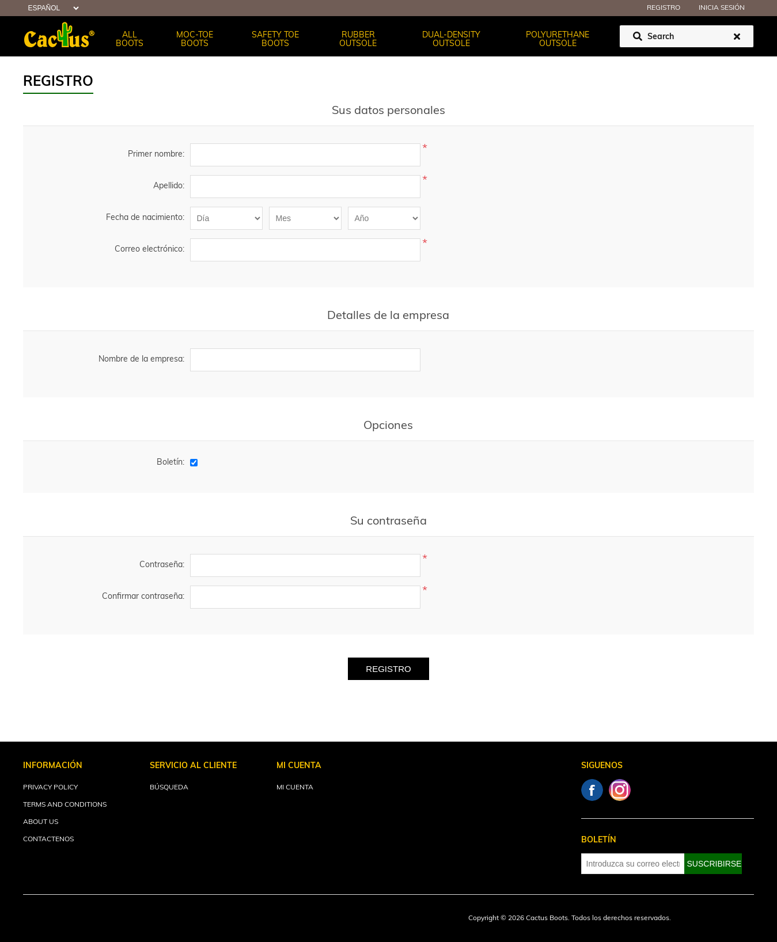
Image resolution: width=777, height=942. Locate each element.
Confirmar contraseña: (143, 596)
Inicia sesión (722, 8)
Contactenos (48, 839)
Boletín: (170, 462)
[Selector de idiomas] (52, 8)
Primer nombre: (156, 154)
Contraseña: (161, 565)
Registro (663, 8)
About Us (40, 822)
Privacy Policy (50, 787)
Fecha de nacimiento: (145, 218)
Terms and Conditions (65, 805)
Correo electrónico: (149, 249)
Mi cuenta (294, 787)
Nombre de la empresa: (141, 359)
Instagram (620, 790)
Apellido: (168, 186)
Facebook (592, 790)
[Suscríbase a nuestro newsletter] (633, 863)
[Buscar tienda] (686, 36)
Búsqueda (169, 787)
